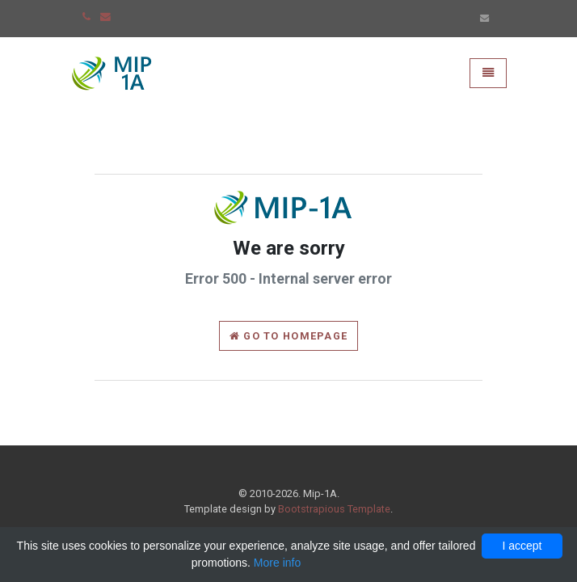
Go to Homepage (288, 336)
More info (277, 562)
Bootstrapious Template (334, 509)
